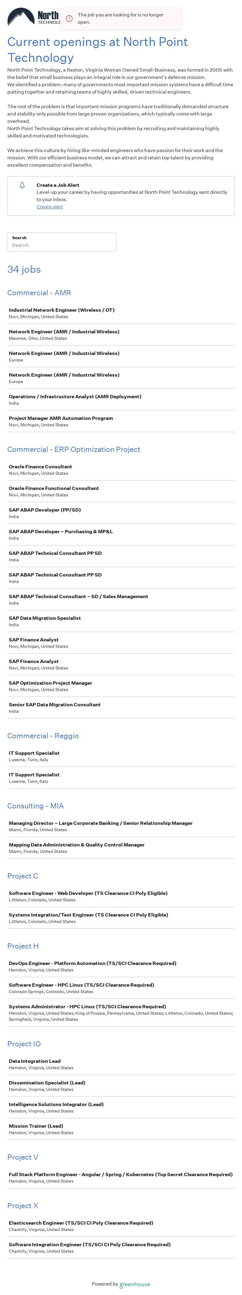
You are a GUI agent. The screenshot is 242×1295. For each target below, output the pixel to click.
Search (19, 237)
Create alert (50, 207)
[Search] (61, 246)
